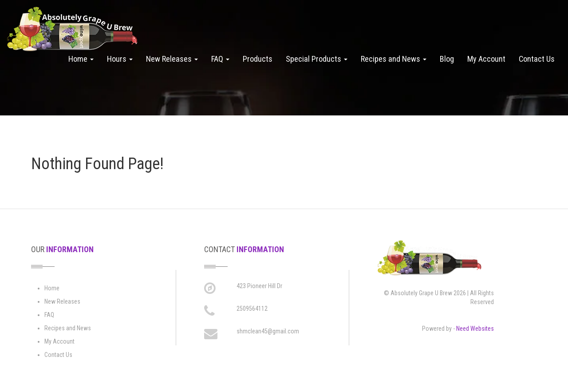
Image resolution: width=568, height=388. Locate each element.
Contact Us (537, 58)
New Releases (172, 58)
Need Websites (475, 328)
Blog (447, 58)
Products (257, 58)
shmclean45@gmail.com (268, 331)
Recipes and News (393, 58)
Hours (120, 58)
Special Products (316, 58)
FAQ (220, 58)
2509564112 (252, 308)
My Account (486, 58)
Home (81, 58)
